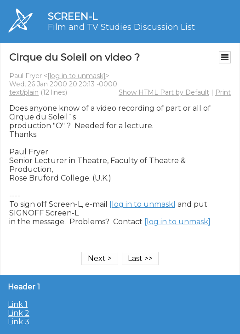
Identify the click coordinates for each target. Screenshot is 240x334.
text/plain (24, 92)
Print (223, 92)
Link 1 (18, 304)
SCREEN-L (72, 16)
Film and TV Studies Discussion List (121, 27)
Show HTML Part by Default (164, 92)
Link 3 (18, 321)
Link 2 (18, 313)
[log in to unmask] (76, 76)
